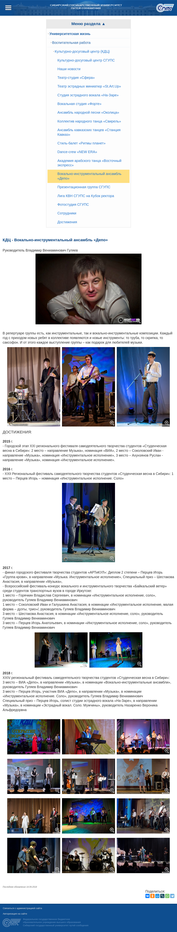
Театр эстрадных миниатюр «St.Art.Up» (89, 86)
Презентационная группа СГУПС (83, 187)
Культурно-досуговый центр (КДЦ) (82, 51)
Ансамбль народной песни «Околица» (88, 112)
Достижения (67, 222)
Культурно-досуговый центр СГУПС (86, 60)
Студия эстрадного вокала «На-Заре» (88, 95)
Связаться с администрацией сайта (22, 908)
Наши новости (69, 69)
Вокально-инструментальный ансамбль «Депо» (89, 176)
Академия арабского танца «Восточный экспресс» (89, 163)
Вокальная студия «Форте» (79, 104)
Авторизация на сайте (15, 913)
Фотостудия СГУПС (73, 204)
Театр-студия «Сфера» (76, 78)
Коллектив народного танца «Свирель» (89, 121)
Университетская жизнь (69, 34)
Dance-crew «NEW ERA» (77, 152)
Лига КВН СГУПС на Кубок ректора (85, 196)
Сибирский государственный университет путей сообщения (86, 7)
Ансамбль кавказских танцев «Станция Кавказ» (88, 132)
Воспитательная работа (71, 43)
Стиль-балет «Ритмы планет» (81, 143)
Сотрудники (66, 213)
